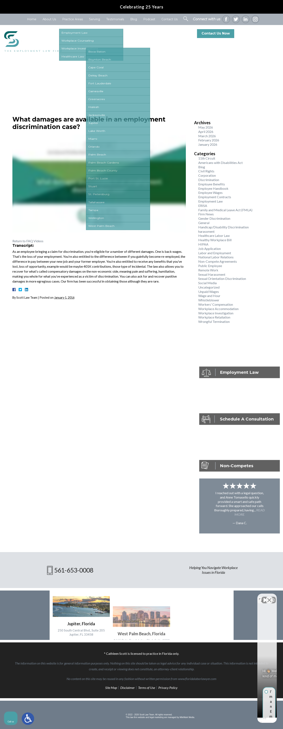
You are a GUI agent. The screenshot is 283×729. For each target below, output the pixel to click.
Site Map (111, 688)
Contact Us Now (216, 33)
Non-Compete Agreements (217, 261)
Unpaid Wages (208, 292)
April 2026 (205, 132)
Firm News (206, 214)
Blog (133, 19)
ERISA (202, 206)
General (203, 223)
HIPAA (203, 244)
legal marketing (156, 717)
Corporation (207, 175)
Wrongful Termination (214, 321)
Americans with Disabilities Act (220, 163)
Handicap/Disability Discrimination (223, 227)
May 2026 (205, 127)
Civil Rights (206, 171)
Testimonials (115, 19)
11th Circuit (206, 158)
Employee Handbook (213, 188)
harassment (206, 231)
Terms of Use (146, 688)
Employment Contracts (214, 197)
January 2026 (207, 144)
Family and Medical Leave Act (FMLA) (225, 210)
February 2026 (208, 140)
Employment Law (210, 201)
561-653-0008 (262, 33)
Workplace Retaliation (214, 317)
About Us (49, 19)
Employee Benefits (211, 184)
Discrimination (208, 180)
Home (31, 19)
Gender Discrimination (214, 218)
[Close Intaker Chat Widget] (269, 597)
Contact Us (169, 19)
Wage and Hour (209, 296)
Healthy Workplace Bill (215, 240)
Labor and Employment (214, 253)
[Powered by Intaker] (248, 720)
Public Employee (210, 266)
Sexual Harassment (211, 274)
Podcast (149, 19)
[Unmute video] (210, 597)
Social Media (207, 283)
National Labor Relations (216, 257)
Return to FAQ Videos (27, 241)
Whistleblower (208, 300)
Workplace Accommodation (218, 309)
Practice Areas (72, 19)
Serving (94, 19)
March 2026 (207, 136)
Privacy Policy (168, 688)
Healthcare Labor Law (214, 235)
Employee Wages (210, 192)
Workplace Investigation (215, 313)
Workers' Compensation (215, 304)
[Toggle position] (260, 597)
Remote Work (208, 270)
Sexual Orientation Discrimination (222, 278)
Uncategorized (209, 287)
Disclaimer (127, 688)
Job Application (209, 249)
